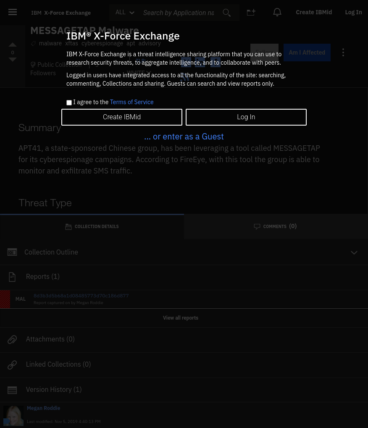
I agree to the (113, 102)
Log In (246, 117)
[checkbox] (69, 102)
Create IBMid (122, 117)
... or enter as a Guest (184, 136)
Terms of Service (132, 102)
